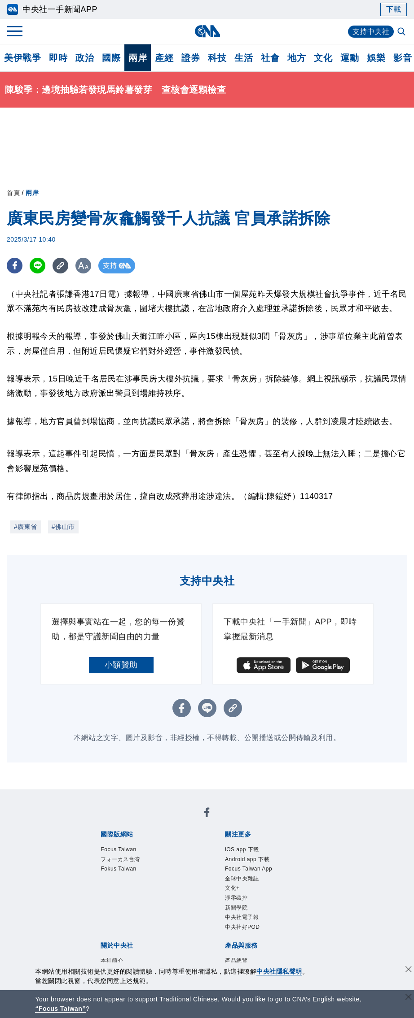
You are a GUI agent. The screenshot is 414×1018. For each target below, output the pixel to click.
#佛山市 (63, 526)
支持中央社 (371, 31)
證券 (190, 58)
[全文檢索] (402, 32)
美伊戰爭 (22, 58)
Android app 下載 (247, 859)
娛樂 (376, 58)
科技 (217, 58)
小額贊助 (121, 664)
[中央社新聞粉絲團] (207, 813)
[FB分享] (14, 265)
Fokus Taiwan (118, 869)
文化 (323, 58)
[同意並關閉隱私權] (408, 970)
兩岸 (137, 58)
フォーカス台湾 (120, 859)
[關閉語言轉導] (408, 998)
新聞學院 (236, 908)
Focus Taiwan (118, 849)
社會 (270, 58)
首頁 (13, 192)
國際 (111, 58)
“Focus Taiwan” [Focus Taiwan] (60, 1008)
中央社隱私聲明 (279, 971)
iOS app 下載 (242, 849)
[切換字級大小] (83, 265)
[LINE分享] (37, 265)
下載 (393, 9)
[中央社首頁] (207, 31)
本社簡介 (112, 960)
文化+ (232, 888)
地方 (296, 58)
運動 (349, 58)
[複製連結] (60, 265)
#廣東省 (25, 526)
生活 (243, 58)
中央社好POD (242, 927)
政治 (84, 58)
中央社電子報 (242, 917)
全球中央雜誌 (242, 878)
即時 (58, 58)
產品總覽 (236, 960)
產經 (164, 58)
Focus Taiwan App (248, 869)
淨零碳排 (236, 898)
